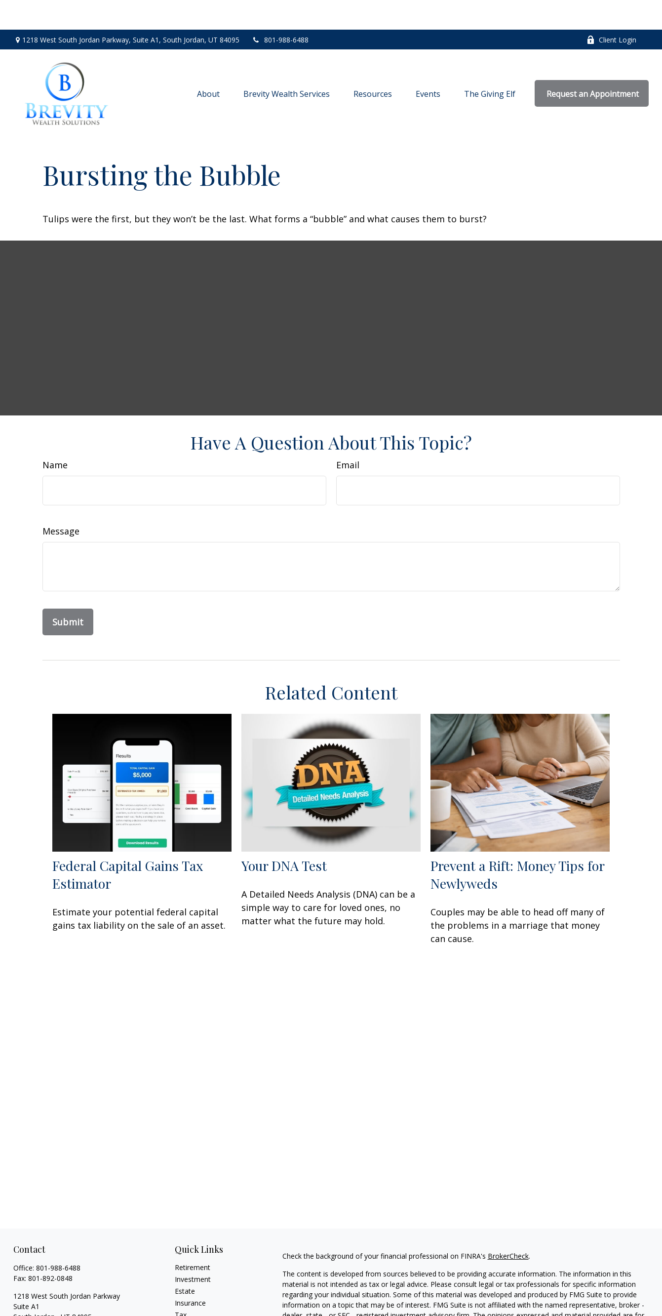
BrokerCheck (508, 1226)
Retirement (192, 1237)
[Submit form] (67, 592)
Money (186, 1297)
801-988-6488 (280, 10)
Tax (181, 1285)
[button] (208, 63)
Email (347, 435)
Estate (185, 1261)
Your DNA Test (284, 836)
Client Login (611, 10)
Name (55, 435)
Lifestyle (188, 1309)
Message (60, 501)
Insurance (190, 1273)
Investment (193, 1249)
